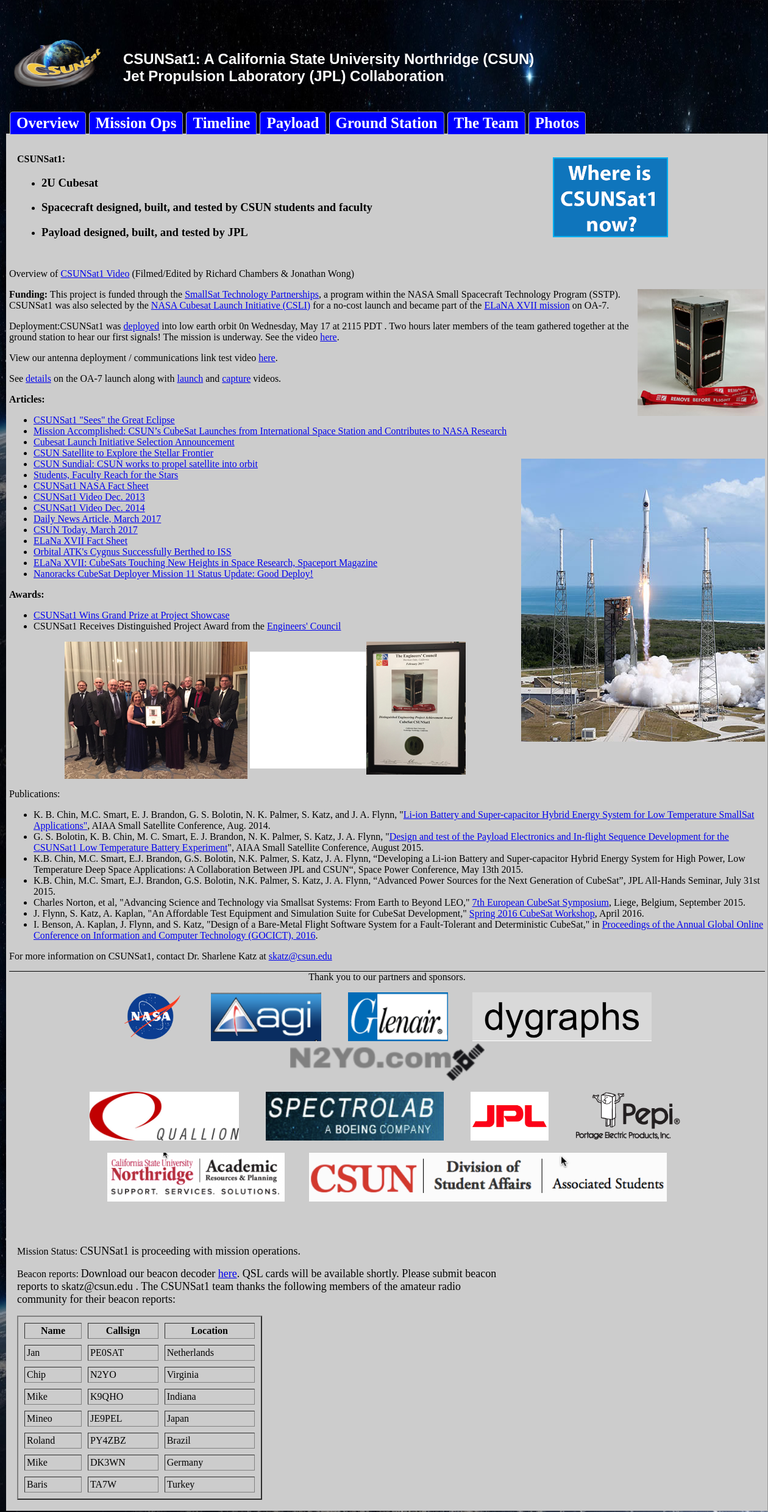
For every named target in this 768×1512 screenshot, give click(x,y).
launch (190, 378)
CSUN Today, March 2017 (86, 530)
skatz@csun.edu (300, 956)
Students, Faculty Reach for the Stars (106, 475)
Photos (557, 123)
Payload (292, 123)
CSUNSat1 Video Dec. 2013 (89, 497)
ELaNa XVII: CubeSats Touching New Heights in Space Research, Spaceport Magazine (205, 562)
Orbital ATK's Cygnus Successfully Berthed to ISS (133, 551)
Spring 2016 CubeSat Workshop (532, 913)
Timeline (221, 123)
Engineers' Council (304, 626)
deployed (142, 326)
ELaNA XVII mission (526, 305)
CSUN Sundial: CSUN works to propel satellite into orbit (146, 464)
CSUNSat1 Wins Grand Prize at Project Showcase (132, 615)
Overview (47, 123)
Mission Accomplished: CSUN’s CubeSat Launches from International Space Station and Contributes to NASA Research (270, 431)
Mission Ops (136, 123)
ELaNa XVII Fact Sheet (80, 541)
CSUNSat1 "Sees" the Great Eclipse (104, 420)
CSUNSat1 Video (94, 273)
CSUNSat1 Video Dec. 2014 (89, 508)
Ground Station (387, 123)
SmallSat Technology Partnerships (252, 294)
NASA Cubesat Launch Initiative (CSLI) (230, 305)
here (328, 337)
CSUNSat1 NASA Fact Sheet (91, 486)
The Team (486, 123)
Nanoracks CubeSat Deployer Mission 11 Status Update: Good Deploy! (173, 573)
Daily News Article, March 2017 (97, 519)
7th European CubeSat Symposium (540, 902)
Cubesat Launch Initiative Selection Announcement (134, 442)
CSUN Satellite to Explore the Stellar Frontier (123, 453)
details (38, 378)
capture (236, 378)
